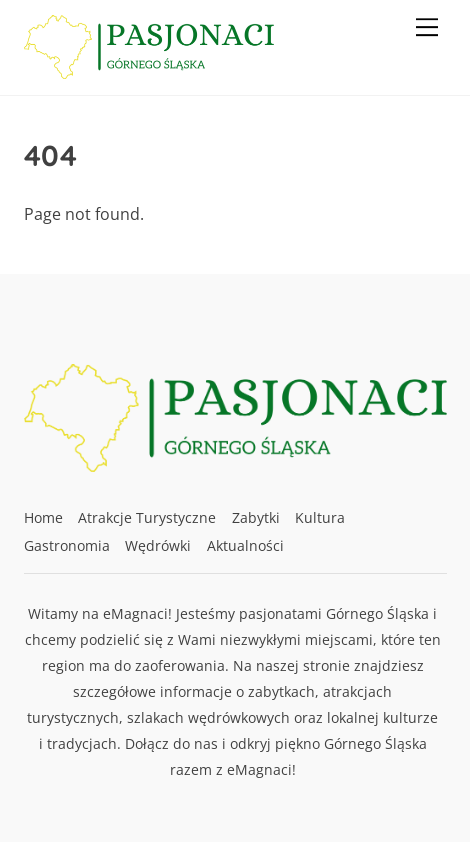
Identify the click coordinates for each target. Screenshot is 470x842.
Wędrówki (158, 545)
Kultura (320, 517)
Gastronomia (67, 545)
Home (43, 517)
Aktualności (245, 545)
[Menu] (427, 27)
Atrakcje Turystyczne (147, 517)
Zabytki (256, 517)
